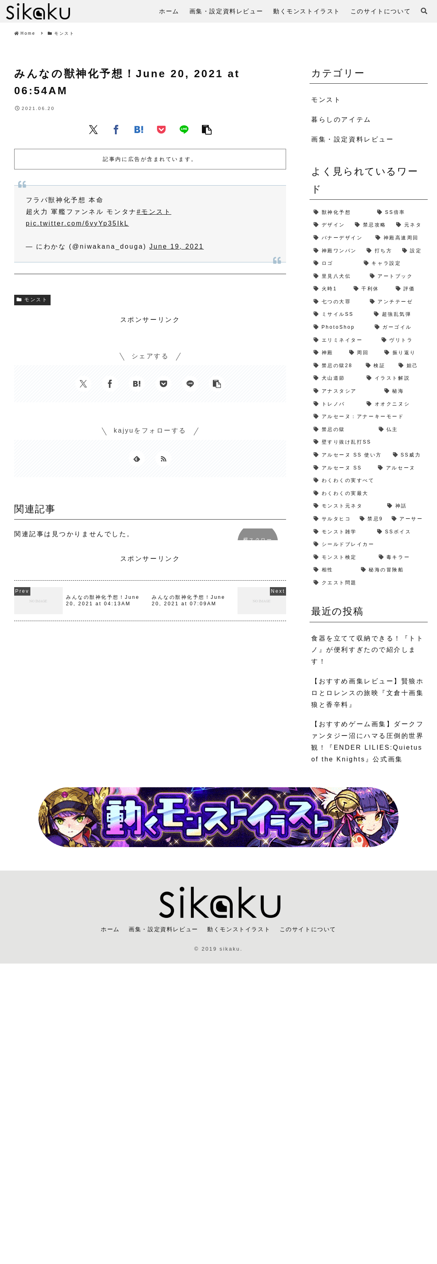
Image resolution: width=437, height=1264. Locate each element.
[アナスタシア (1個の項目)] (345, 391)
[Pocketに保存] (161, 129)
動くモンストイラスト (240, 929)
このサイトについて (312, 929)
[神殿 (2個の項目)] (327, 353)
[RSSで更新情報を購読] (163, 458)
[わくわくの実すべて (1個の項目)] (368, 480)
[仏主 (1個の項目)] (401, 429)
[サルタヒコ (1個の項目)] (332, 519)
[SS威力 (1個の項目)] (408, 455)
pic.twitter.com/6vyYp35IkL (77, 223)
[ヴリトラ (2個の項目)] (402, 340)
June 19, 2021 (176, 246)
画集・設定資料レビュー (160, 929)
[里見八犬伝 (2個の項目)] (337, 276)
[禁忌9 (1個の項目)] (371, 519)
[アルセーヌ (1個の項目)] (400, 468)
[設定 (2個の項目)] (413, 251)
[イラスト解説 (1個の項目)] (394, 378)
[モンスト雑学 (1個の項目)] (341, 532)
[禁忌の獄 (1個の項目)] (341, 429)
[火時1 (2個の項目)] (329, 289)
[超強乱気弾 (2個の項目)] (399, 314)
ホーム (104, 929)
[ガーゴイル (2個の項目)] (399, 327)
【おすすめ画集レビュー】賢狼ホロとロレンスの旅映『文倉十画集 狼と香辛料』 (367, 693)
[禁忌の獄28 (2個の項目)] (335, 366)
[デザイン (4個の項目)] (330, 225)
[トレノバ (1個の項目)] (336, 404)
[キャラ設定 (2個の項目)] (394, 263)
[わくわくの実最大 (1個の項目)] (368, 493)
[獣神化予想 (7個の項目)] (341, 212)
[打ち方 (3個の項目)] (380, 251)
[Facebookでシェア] (116, 129)
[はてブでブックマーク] (139, 129)
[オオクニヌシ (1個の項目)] (394, 404)
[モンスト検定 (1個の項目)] (341, 557)
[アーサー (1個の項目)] (407, 519)
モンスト (32, 299)
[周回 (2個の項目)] (363, 353)
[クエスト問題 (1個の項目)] (368, 583)
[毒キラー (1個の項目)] (401, 557)
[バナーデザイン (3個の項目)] (340, 238)
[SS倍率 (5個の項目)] (400, 212)
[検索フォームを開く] (424, 11)
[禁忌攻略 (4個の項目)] (371, 225)
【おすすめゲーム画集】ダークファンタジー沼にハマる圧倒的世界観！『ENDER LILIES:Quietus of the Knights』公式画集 (367, 741)
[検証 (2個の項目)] (378, 366)
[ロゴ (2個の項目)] (334, 263)
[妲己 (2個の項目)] (410, 366)
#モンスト (154, 211)
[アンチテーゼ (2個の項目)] (397, 302)
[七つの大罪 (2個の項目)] (337, 302)
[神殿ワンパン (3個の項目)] (336, 251)
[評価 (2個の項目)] (409, 289)
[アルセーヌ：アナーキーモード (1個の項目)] (368, 417)
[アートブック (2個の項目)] (397, 276)
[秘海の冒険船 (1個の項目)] (392, 570)
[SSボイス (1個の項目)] (400, 532)
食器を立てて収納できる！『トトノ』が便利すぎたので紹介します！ (367, 650)
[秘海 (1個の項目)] (404, 391)
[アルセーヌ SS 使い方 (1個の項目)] (349, 455)
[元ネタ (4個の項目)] (410, 225)
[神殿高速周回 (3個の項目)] (399, 238)
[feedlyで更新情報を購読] (137, 458)
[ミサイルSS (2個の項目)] (339, 314)
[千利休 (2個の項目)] (370, 289)
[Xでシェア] (93, 129)
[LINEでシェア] (184, 129)
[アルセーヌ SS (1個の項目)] (341, 468)
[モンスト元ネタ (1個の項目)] (346, 506)
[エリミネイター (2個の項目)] (343, 340)
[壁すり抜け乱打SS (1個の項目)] (368, 442)
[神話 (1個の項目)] (405, 506)
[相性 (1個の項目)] (333, 570)
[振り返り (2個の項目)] (404, 353)
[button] (207, 129)
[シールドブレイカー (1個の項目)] (368, 544)
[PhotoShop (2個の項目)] (340, 327)
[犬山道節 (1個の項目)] (336, 378)
